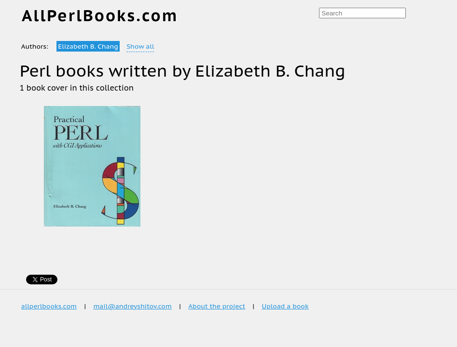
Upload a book (285, 306)
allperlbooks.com (49, 306)
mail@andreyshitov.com (132, 306)
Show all (140, 46)
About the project (216, 306)
